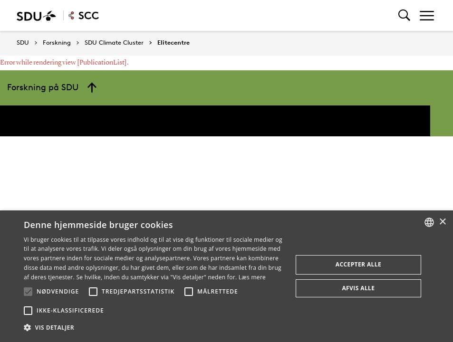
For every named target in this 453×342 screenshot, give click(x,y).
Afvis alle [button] (358, 288)
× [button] (442, 222)
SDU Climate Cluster (114, 42)
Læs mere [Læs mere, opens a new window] (252, 277)
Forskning (57, 42)
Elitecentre (173, 42)
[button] (28, 291)
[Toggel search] (404, 15)
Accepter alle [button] (358, 264)
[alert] (226, 276)
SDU (23, 42)
